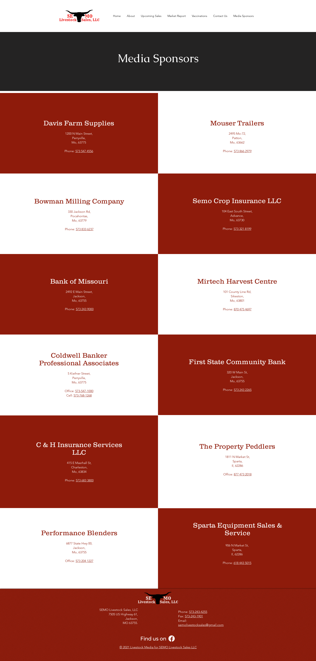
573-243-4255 (198, 612)
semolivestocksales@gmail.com (201, 625)
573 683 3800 (85, 480)
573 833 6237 (85, 229)
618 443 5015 (242, 563)
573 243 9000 (85, 309)
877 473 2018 (243, 474)
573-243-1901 (194, 616)
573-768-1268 (83, 395)
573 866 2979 (243, 151)
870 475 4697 (243, 309)
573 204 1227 (84, 561)
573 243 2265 (243, 390)
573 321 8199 (242, 229)
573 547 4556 (84, 151)
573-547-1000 (84, 391)
